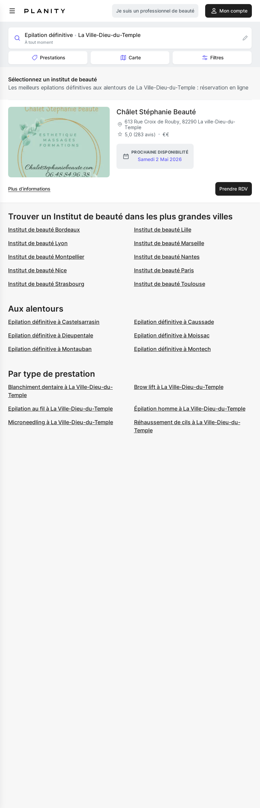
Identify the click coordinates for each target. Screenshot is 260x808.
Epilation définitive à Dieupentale (50, 335)
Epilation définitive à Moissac (172, 335)
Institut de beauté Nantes (167, 256)
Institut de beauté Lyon (38, 243)
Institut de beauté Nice (37, 270)
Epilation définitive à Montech (172, 349)
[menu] (12, 11)
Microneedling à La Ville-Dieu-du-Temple (60, 422)
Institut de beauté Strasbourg (46, 283)
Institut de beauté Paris (164, 270)
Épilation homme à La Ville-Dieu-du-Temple (189, 408)
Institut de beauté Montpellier (46, 256)
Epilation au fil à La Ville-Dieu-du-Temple (60, 408)
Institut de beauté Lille (162, 229)
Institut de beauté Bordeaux (44, 229)
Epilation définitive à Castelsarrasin (54, 321)
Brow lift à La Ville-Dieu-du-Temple (178, 386)
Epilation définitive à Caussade (174, 321)
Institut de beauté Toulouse (169, 283)
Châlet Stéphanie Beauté (156, 112)
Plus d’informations (29, 189)
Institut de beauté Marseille (169, 243)
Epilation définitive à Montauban (50, 349)
